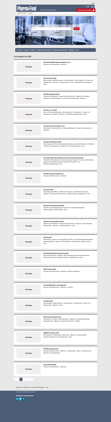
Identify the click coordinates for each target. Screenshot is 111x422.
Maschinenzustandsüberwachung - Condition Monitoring (70, 144)
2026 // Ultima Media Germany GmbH (25, 392)
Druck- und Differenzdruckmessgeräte (81, 82)
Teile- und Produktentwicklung (52, 112)
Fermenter (70, 287)
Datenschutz (26, 387)
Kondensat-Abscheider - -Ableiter (70, 321)
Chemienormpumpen (73, 271)
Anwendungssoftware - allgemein (53, 255)
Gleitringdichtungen (69, 128)
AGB (47, 387)
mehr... (45, 84)
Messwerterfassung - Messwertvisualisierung (76, 255)
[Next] (32, 379)
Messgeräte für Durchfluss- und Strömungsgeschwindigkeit (76, 239)
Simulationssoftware (62, 257)
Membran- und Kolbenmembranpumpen (71, 114)
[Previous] (15, 379)
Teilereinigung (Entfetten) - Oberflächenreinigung (57, 192)
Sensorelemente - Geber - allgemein (74, 80)
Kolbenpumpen (58, 209)
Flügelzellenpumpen (78, 207)
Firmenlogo (28, 67)
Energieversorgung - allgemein (70, 160)
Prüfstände (91, 144)
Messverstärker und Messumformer (53, 80)
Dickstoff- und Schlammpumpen (52, 207)
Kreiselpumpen (81, 194)
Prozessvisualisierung (49, 257)
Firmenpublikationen (65, 225)
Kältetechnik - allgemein (69, 335)
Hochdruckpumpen (62, 337)
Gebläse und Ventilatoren (50, 96)
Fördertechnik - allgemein (50, 225)
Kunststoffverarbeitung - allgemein (60, 162)
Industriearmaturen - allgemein (52, 241)
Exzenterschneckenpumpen (58, 194)
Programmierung (74, 257)
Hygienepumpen (72, 194)
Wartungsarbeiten (56, 98)
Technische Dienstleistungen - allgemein (74, 98)
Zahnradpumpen (64, 82)
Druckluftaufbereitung (82, 319)
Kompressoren (47, 319)
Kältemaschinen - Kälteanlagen (71, 241)
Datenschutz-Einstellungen (38, 387)
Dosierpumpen (77, 112)
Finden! (76, 28)
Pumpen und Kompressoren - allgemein (54, 64)
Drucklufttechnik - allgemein (51, 160)
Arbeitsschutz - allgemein (50, 239)
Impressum (19, 387)
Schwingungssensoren (74, 146)
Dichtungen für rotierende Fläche (53, 128)
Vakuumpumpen (48, 144)
